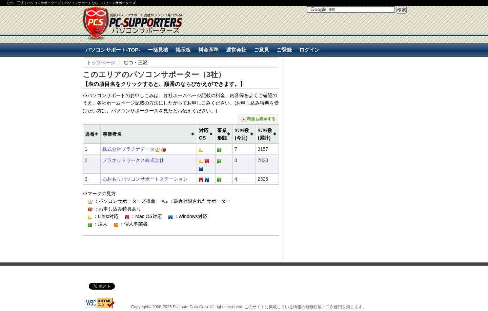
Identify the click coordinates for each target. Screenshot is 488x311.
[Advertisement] (327, 34)
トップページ (101, 62)
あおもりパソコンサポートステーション (145, 179)
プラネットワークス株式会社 (133, 160)
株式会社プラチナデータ (128, 149)
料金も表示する (258, 119)
